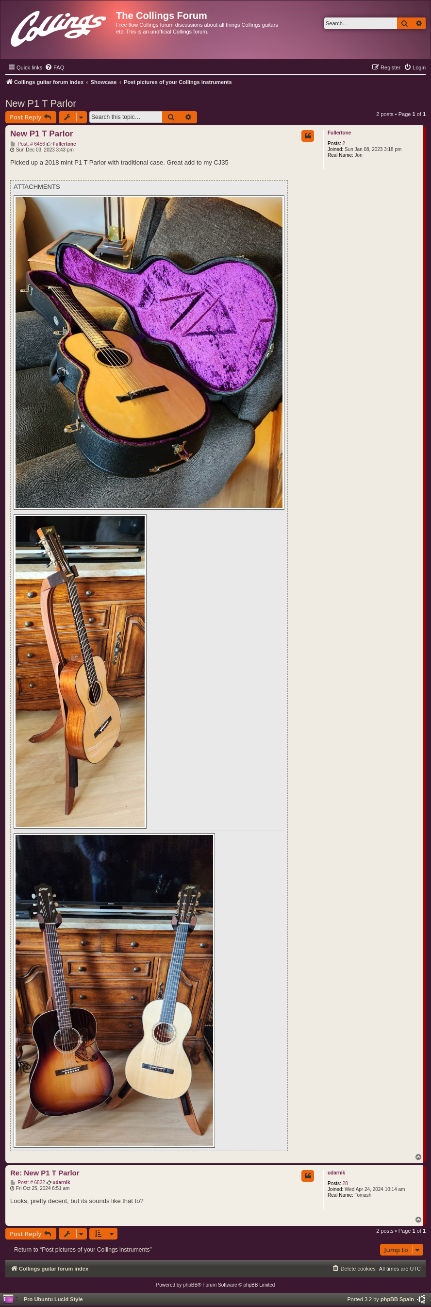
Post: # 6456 (27, 144)
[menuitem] (54, 67)
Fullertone (339, 132)
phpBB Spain (397, 1299)
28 (345, 1183)
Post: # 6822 (27, 1183)
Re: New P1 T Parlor (45, 1173)
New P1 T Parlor (40, 103)
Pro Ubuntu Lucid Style (53, 1299)
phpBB (190, 1285)
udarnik (336, 1172)
